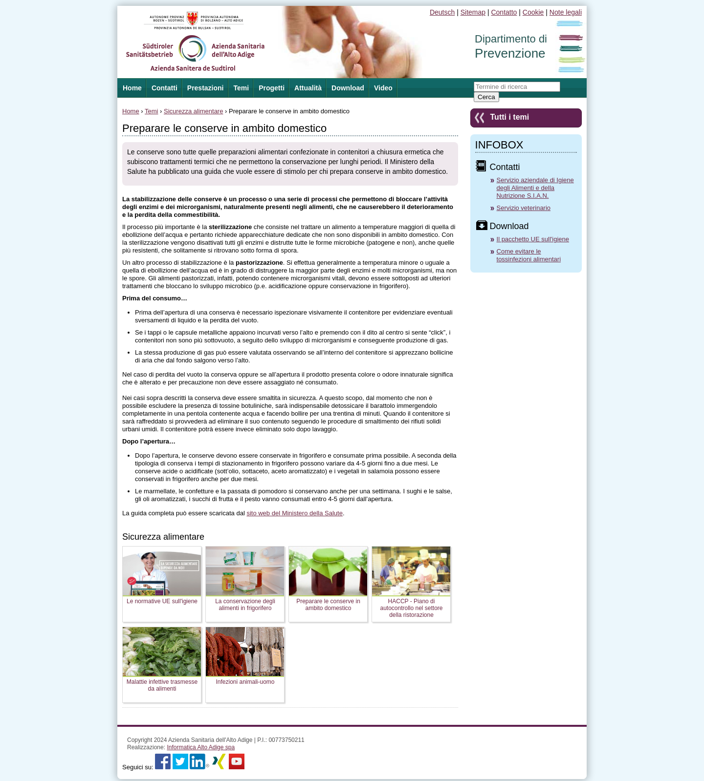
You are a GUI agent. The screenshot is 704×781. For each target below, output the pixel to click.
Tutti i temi (509, 117)
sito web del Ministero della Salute (294, 513)
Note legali (566, 12)
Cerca (486, 97)
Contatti (164, 88)
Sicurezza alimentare (193, 111)
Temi (241, 88)
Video (383, 88)
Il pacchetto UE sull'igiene (533, 239)
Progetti (272, 88)
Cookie (533, 12)
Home (130, 111)
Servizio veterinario (524, 207)
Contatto (504, 12)
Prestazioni (205, 88)
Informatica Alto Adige (201, 747)
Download (347, 88)
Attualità (308, 88)
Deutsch (442, 12)
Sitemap (473, 12)
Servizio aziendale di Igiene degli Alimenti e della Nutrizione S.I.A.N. (535, 187)
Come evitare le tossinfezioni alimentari (529, 255)
